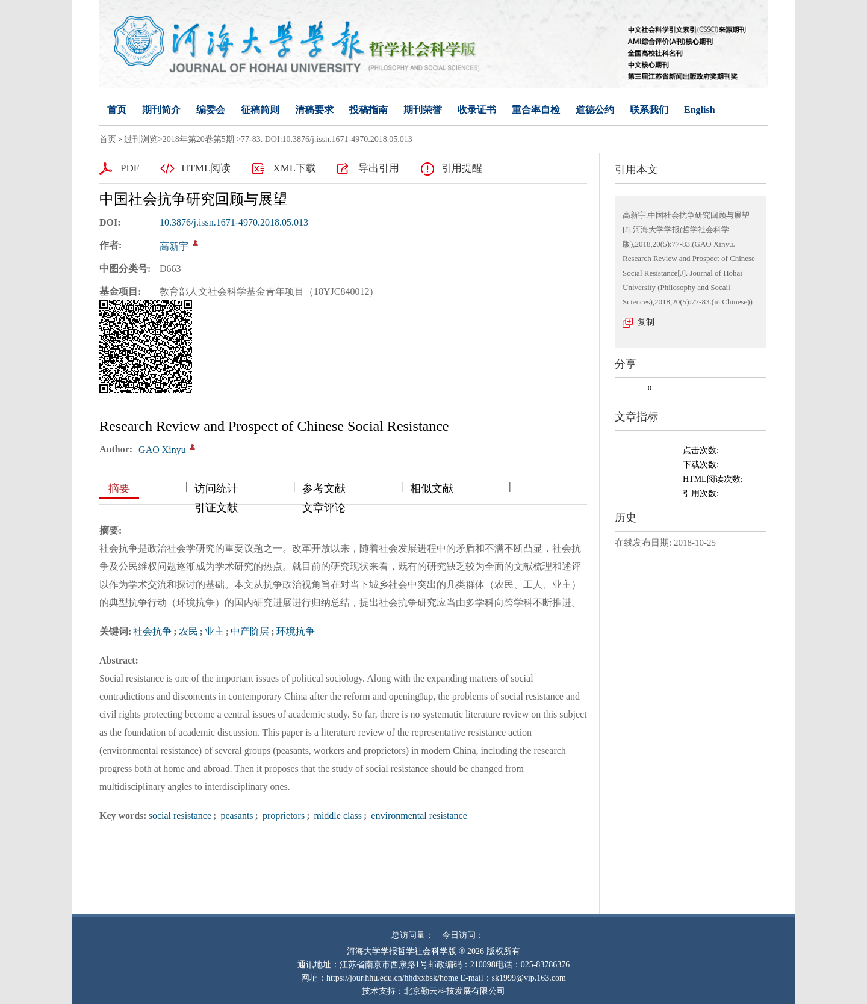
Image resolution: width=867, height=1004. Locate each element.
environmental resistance (417, 815)
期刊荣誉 (422, 110)
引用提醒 (461, 168)
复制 (646, 322)
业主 (214, 631)
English (699, 110)
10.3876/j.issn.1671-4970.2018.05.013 (234, 222)
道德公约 (595, 110)
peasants (235, 815)
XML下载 (294, 168)
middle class (336, 815)
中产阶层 (250, 631)
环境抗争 (295, 631)
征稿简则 (260, 110)
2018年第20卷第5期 (198, 139)
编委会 (210, 110)
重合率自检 (536, 110)
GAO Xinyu (162, 450)
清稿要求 (314, 110)
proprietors (282, 815)
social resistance (180, 815)
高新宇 (174, 246)
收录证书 (477, 110)
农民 (188, 631)
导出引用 (378, 168)
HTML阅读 (206, 168)
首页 (116, 110)
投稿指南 (368, 110)
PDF (129, 168)
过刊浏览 (141, 139)
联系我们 (649, 110)
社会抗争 (152, 631)
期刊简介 (161, 110)
